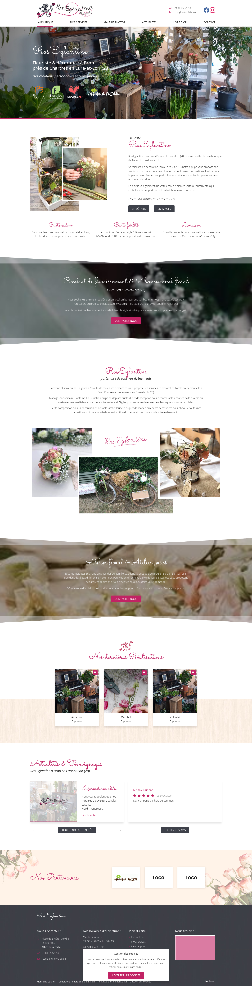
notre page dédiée (133, 966)
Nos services (78, 22)
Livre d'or (180, 22)
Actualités (149, 22)
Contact (209, 22)
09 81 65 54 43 (182, 8)
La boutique (45, 22)
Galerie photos (114, 22)
